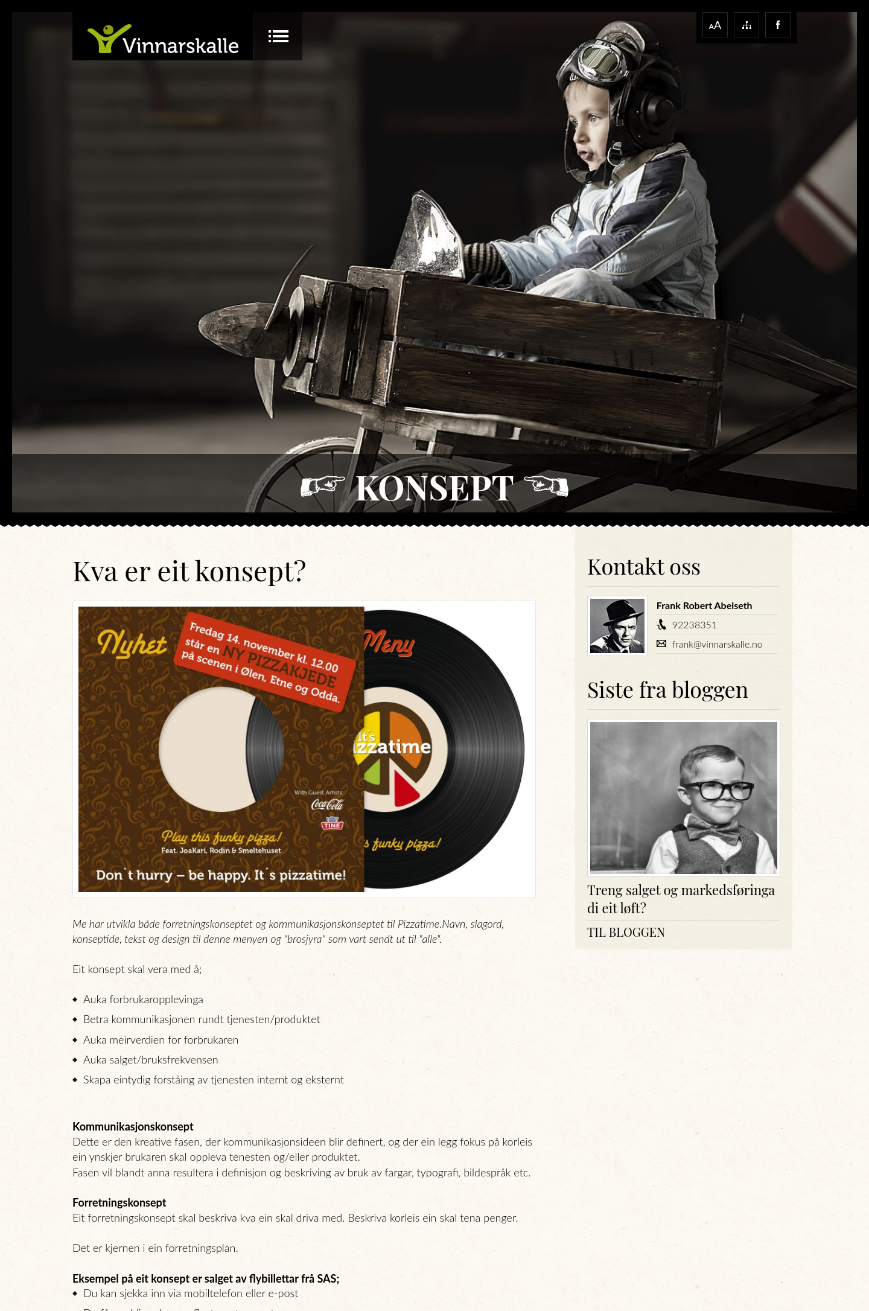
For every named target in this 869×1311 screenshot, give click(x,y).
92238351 (694, 624)
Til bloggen (626, 931)
